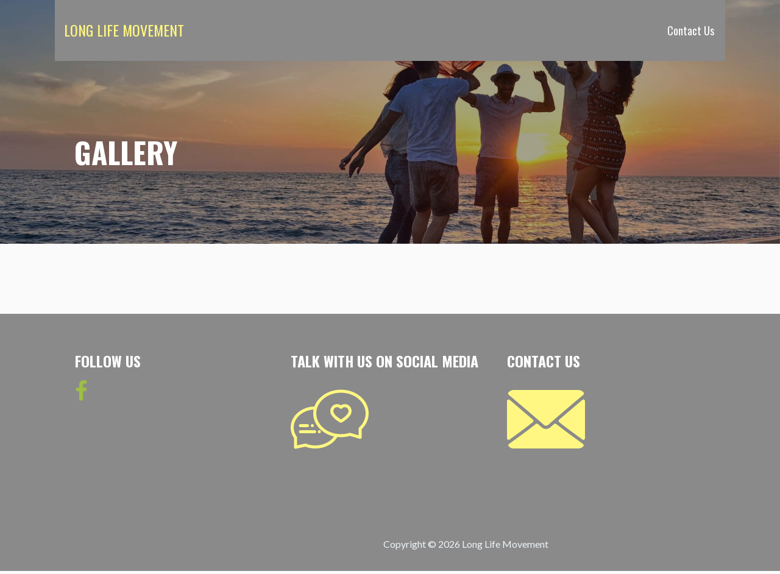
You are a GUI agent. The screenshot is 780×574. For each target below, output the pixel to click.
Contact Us (690, 30)
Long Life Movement (124, 30)
